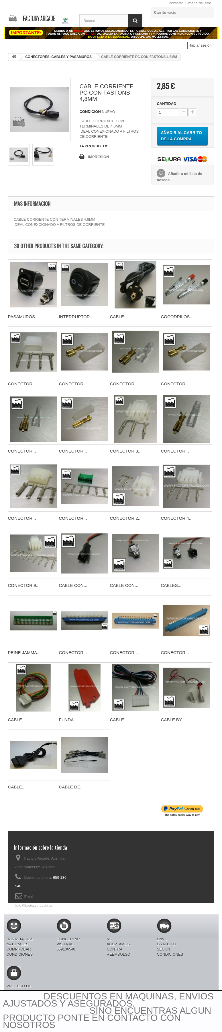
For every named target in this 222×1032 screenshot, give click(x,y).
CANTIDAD (166, 103)
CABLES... (171, 585)
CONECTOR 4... (177, 518)
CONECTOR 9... (24, 585)
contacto (176, 3)
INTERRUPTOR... (76, 316)
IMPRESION (98, 157)
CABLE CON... (73, 585)
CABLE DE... (71, 786)
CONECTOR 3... (126, 451)
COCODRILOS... (177, 316)
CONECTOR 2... (126, 518)
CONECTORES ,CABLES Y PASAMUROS (58, 57)
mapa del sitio (199, 3)
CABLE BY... (173, 719)
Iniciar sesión (201, 45)
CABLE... (119, 316)
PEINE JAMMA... (24, 652)
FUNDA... (68, 719)
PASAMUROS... (23, 316)
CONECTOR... (22, 383)
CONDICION (90, 111)
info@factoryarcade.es (33, 905)
